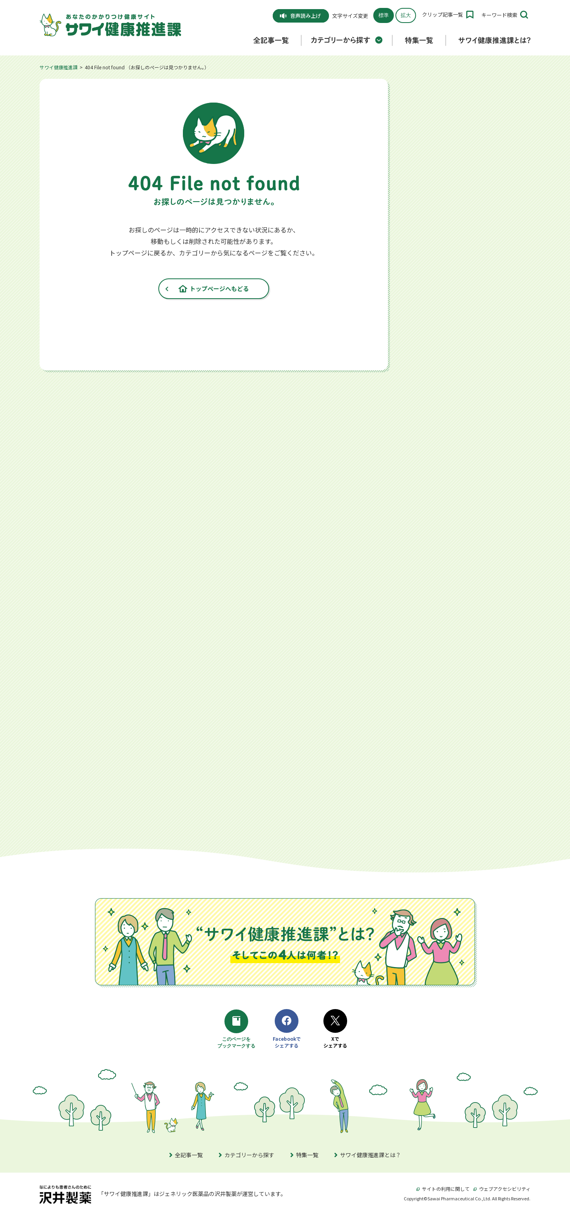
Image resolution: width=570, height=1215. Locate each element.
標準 (383, 15)
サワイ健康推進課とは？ (367, 1155)
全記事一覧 (186, 1155)
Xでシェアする (335, 1029)
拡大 (406, 15)
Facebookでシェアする (286, 1029)
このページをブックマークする (237, 1029)
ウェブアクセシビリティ (501, 1188)
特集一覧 (304, 1155)
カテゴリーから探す (246, 1155)
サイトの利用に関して (442, 1188)
